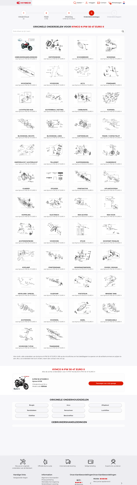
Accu (68, 405)
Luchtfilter (105, 410)
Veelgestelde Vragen (20, 478)
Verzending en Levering (50, 484)
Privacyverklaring (48, 480)
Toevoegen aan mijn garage (106, 383)
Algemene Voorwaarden (50, 478)
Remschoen (68, 410)
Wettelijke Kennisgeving (50, 482)
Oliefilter (32, 415)
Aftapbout (105, 405)
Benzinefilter (68, 415)
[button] (22, 383)
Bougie (31, 405)
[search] (123, 31)
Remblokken (31, 410)
